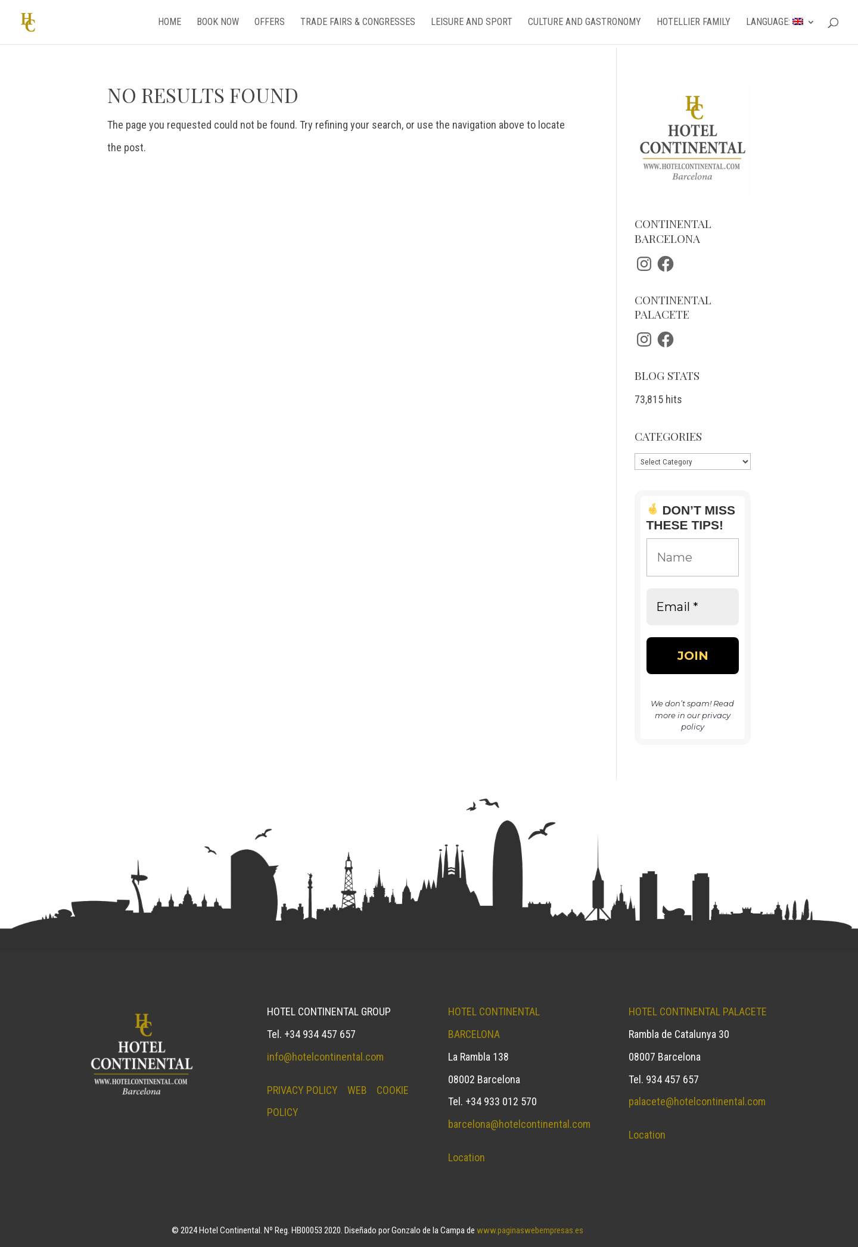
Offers (269, 22)
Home (169, 22)
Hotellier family (693, 22)
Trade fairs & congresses (357, 22)
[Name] (692, 557)
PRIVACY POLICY (302, 1090)
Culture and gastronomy (584, 22)
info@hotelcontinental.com (325, 1056)
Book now (218, 22)
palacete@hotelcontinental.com (697, 1101)
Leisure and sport (471, 22)
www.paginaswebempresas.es (530, 1230)
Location (466, 1157)
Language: (774, 22)
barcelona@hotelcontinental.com (519, 1124)
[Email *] (692, 606)
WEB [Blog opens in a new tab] (357, 1090)
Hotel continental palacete (698, 1011)
